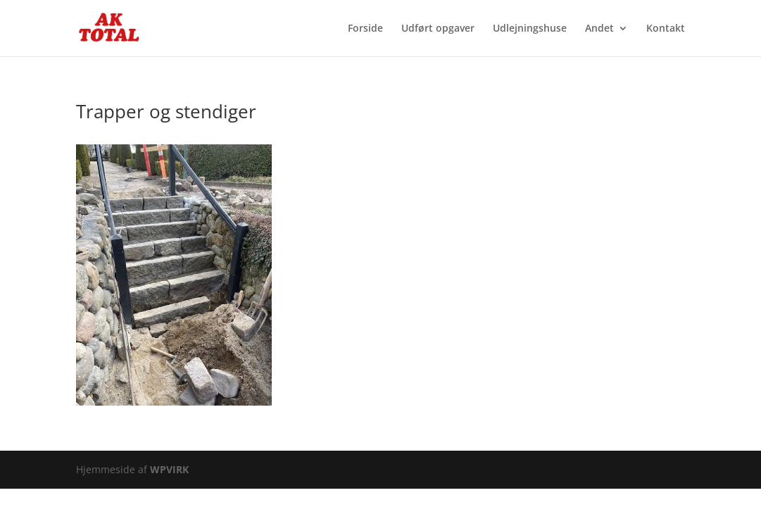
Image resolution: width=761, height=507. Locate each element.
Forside (365, 29)
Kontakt (665, 29)
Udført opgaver (437, 29)
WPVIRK (169, 469)
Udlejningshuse (530, 29)
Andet (599, 29)
